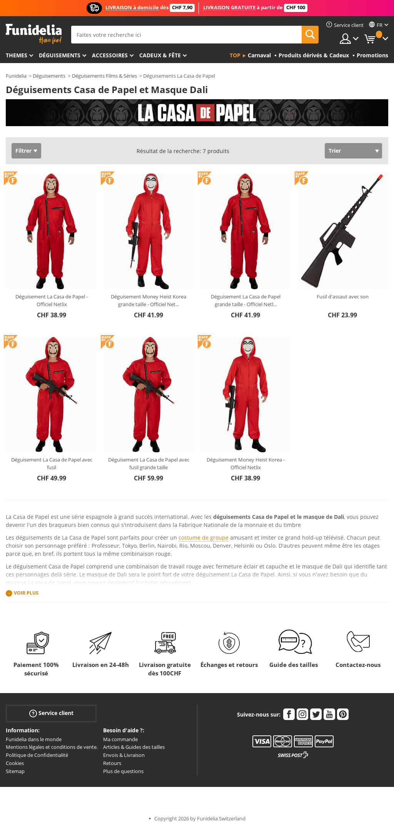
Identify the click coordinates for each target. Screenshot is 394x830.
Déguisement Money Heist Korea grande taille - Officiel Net (148, 300)
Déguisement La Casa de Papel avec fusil (51, 463)
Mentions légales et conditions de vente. (52, 746)
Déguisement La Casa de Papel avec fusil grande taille (148, 463)
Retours (112, 763)
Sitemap (15, 771)
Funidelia (16, 75)
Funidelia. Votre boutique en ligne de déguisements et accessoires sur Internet (34, 34)
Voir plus (26, 593)
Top (235, 55)
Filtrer (23, 150)
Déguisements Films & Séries (104, 75)
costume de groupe (204, 537)
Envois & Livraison (124, 755)
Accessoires (110, 55)
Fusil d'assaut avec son (343, 296)
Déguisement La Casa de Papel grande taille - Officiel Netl (245, 300)
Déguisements (59, 55)
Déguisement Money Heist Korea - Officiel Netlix (246, 463)
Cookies (15, 763)
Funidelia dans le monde (34, 739)
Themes (16, 55)
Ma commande (120, 739)
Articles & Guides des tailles (134, 746)
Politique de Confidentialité (37, 755)
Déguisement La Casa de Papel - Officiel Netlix (51, 300)
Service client (51, 713)
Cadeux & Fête (160, 55)
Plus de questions (123, 771)
